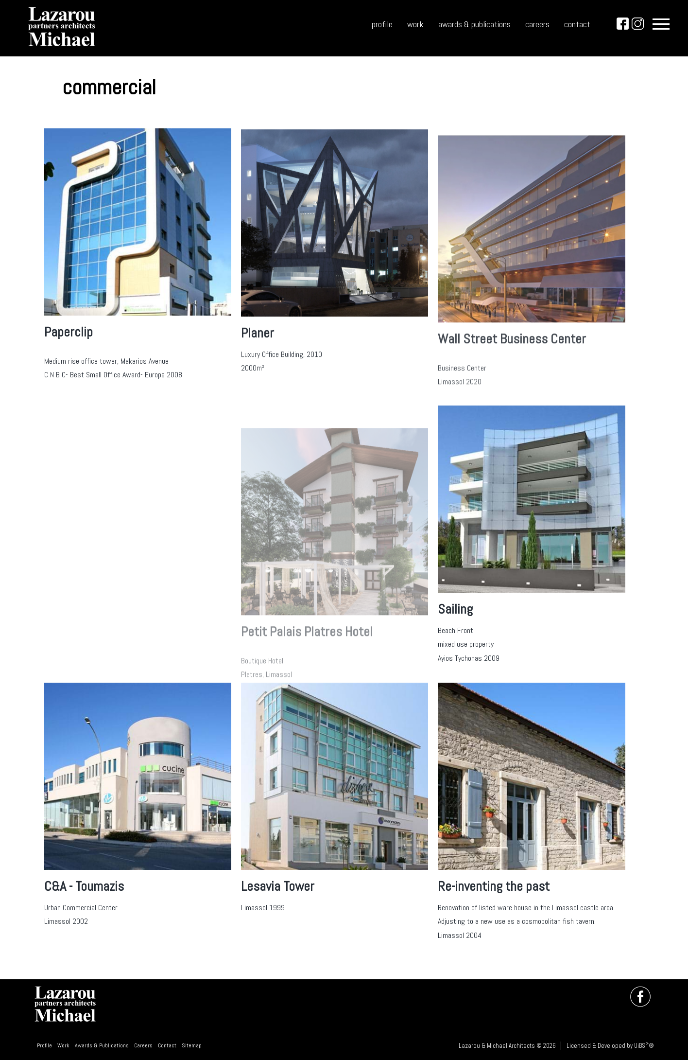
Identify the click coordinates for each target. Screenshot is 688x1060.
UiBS (639, 1046)
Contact (167, 1045)
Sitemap (192, 1045)
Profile (44, 1045)
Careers (143, 1045)
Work (63, 1045)
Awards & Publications (102, 1045)
